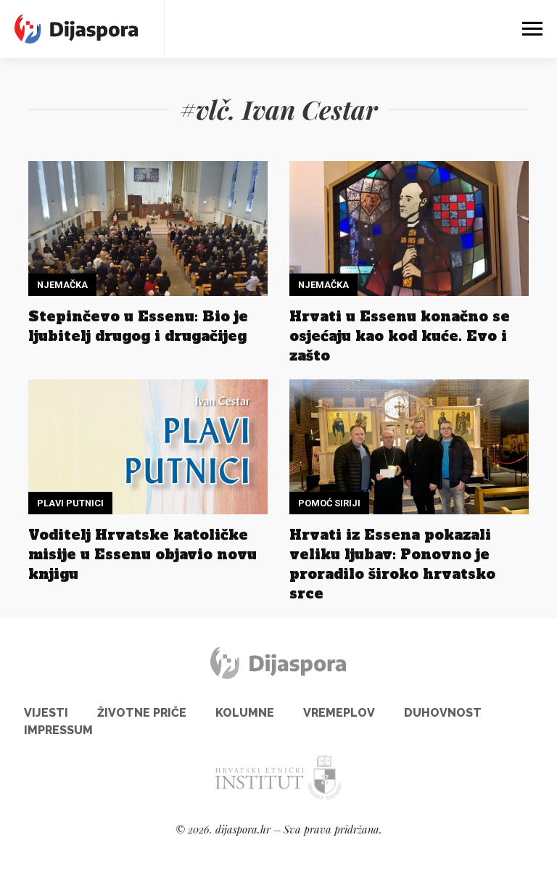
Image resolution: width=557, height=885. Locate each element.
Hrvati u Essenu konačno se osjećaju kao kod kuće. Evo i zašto (399, 336)
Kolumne (244, 713)
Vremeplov (339, 713)
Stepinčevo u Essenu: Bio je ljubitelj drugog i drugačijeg (138, 326)
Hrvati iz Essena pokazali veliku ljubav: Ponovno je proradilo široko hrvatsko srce (392, 564)
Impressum (58, 730)
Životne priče (141, 713)
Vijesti (46, 713)
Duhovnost (443, 713)
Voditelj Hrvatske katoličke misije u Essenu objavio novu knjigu (142, 554)
